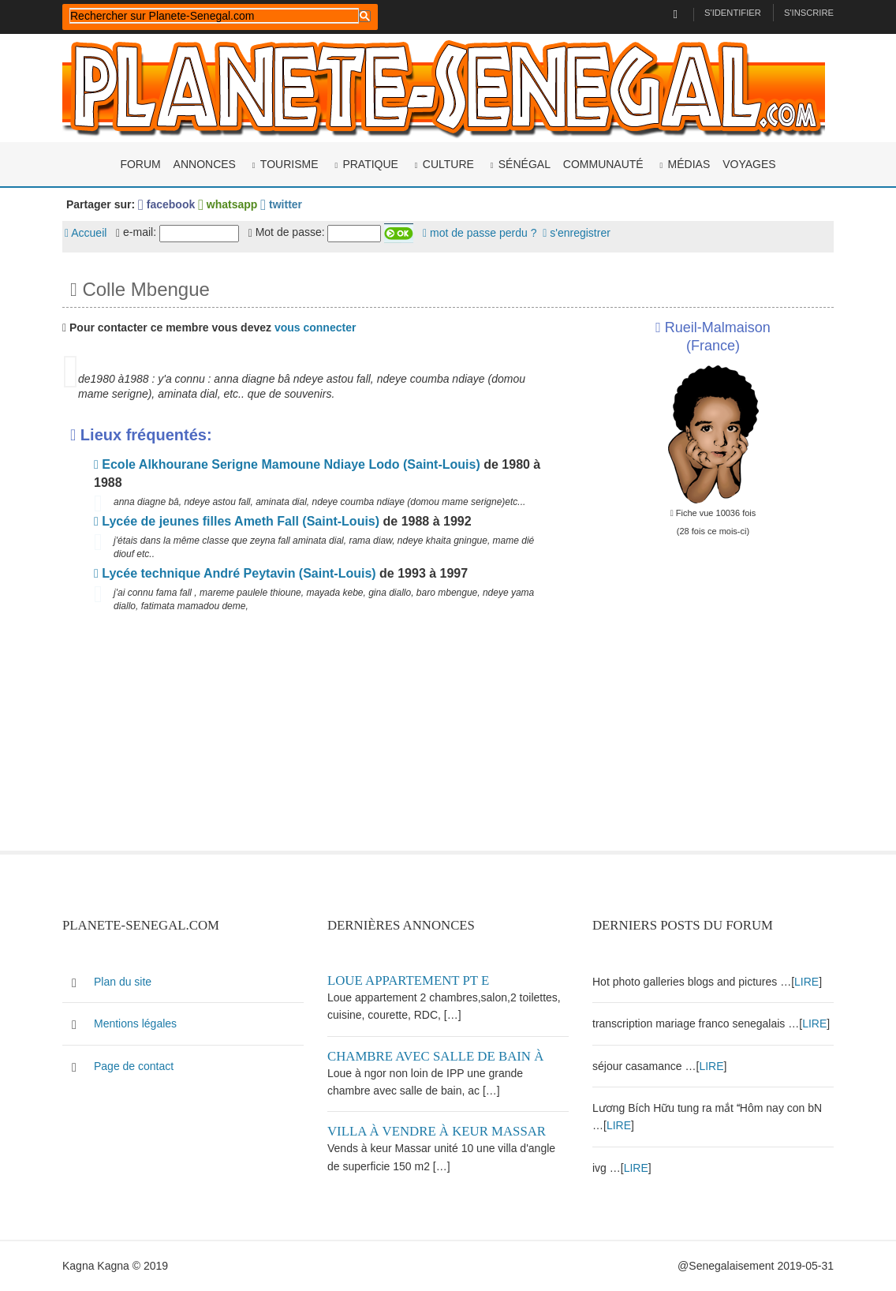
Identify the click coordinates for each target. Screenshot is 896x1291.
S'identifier (732, 12)
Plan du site (122, 981)
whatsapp (227, 204)
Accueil (85, 232)
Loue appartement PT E (408, 980)
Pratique (370, 164)
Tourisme (289, 164)
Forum (140, 164)
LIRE (806, 981)
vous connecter (315, 327)
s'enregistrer (576, 232)
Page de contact (134, 1066)
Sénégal (524, 164)
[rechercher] (214, 16)
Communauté (603, 164)
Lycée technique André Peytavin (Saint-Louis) (235, 573)
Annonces (205, 164)
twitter (281, 204)
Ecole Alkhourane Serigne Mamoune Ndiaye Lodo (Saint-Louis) (287, 464)
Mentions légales (135, 1023)
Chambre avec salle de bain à (435, 1056)
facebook (166, 204)
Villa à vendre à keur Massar (436, 1131)
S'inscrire (809, 12)
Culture (448, 164)
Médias (689, 164)
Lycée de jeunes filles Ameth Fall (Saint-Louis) (236, 521)
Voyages (748, 164)
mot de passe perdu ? (479, 232)
